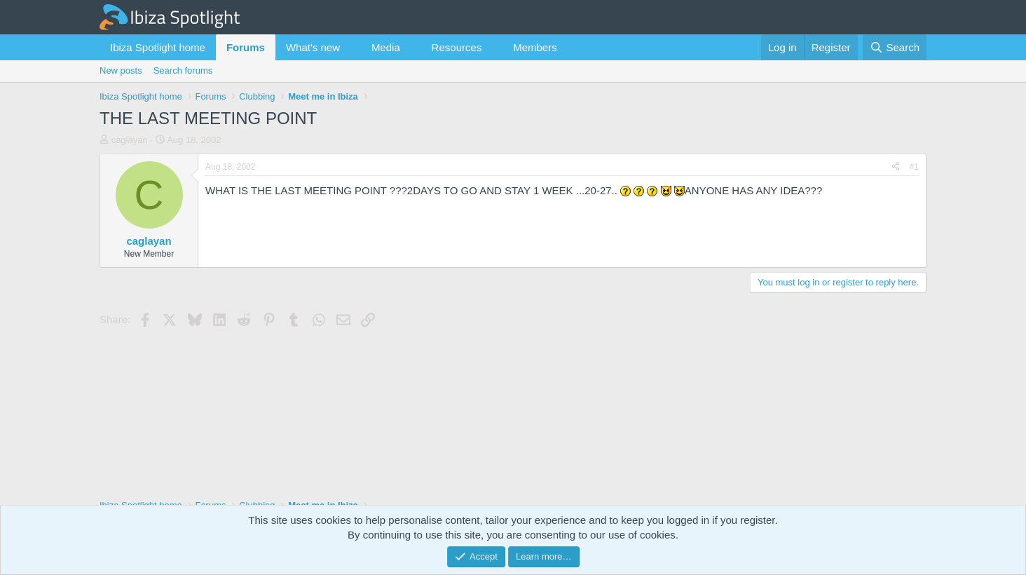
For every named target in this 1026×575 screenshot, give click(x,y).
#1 (914, 167)
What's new (313, 47)
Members (535, 47)
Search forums (183, 70)
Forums (245, 47)
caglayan (129, 140)
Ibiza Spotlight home (157, 47)
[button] (351, 47)
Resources (457, 47)
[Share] (896, 167)
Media (385, 47)
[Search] (894, 47)
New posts (121, 70)
